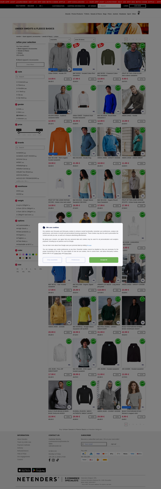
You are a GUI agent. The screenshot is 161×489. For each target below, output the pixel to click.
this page (89, 245)
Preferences (76, 260)
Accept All (103, 260)
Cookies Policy (58, 253)
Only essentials (52, 260)
